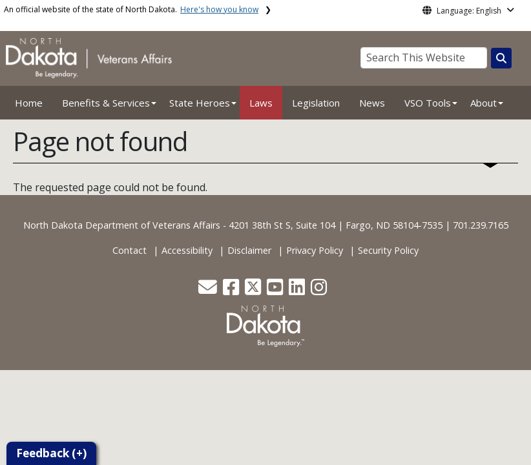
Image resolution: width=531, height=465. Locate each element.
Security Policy (388, 250)
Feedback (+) (51, 453)
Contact (129, 250)
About (483, 102)
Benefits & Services (106, 102)
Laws (261, 102)
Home (29, 102)
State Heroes (199, 102)
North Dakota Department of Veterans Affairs (121, 225)
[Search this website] (501, 58)
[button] (209, 290)
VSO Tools (427, 102)
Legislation (316, 102)
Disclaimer (249, 250)
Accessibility (187, 250)
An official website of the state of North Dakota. (131, 9)
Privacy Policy (314, 250)
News (372, 102)
